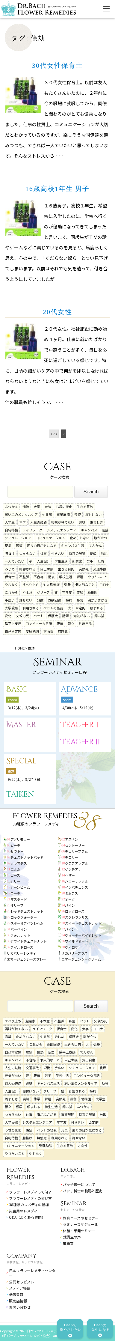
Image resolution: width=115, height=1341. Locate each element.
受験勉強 (32, 631)
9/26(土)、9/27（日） (26, 779)
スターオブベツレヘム (26, 923)
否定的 (80, 607)
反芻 (8, 545)
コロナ (104, 584)
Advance (79, 689)
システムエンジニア (61, 530)
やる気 (47, 514)
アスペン (71, 839)
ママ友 (67, 592)
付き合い (57, 553)
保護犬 (53, 615)
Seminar (73, 1203)
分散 (40, 600)
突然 (79, 592)
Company (22, 1256)
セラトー (17, 851)
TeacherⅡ (81, 742)
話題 (65, 615)
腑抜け (10, 553)
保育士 (10, 576)
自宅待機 (11, 530)
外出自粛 (85, 623)
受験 (67, 584)
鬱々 (71, 623)
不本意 (27, 592)
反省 (101, 561)
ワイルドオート (76, 941)
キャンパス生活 (72, 545)
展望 (19, 545)
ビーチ (15, 845)
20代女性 (57, 312)
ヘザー (70, 875)
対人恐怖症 (51, 584)
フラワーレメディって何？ (30, 1191)
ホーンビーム (20, 887)
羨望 (77, 514)
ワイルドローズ (21, 947)
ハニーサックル (76, 881)
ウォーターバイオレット (83, 935)
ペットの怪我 (53, 607)
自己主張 (46, 568)
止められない (80, 537)
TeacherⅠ (81, 725)
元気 (48, 506)
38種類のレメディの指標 (29, 1204)
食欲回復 (54, 600)
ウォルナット (20, 935)
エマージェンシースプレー (26, 959)
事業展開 (63, 514)
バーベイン (18, 929)
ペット (38, 615)
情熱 (25, 506)
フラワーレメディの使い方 (30, 1198)
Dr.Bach (72, 1170)
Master (21, 725)
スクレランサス (76, 917)
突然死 (84, 568)
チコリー (71, 857)
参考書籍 (16, 1294)
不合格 (38, 576)
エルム (15, 869)
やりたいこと (98, 576)
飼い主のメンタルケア (21, 514)
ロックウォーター (23, 917)
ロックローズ (74, 911)
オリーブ (16, 905)
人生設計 (43, 561)
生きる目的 (66, 568)
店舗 (105, 530)
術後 (51, 576)
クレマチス (18, 863)
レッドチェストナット (26, 911)
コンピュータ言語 (39, 623)
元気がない (81, 615)
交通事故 (99, 568)
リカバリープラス (74, 953)
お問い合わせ (20, 1307)
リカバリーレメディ (21, 953)
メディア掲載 (19, 1288)
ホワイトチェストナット (28, 941)
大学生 (10, 522)
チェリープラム (76, 851)
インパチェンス (76, 887)
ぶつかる (11, 506)
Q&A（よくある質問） (27, 1217)
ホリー (15, 881)
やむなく (11, 584)
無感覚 (63, 631)
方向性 (48, 631)
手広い (10, 600)
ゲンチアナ (73, 869)
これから (11, 592)
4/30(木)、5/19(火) (77, 707)
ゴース (15, 875)
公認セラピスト (21, 1281)
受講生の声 (72, 1236)
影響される (27, 568)
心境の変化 (64, 506)
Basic (17, 689)
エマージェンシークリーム (81, 959)
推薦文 (68, 1243)
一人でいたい (15, 561)
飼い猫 (99, 615)
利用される (30, 607)
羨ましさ (96, 522)
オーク (70, 899)
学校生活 (65, 576)
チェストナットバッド (26, 857)
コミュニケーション (50, 537)
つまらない (27, 553)
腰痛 (60, 623)
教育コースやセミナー (81, 1218)
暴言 (80, 600)
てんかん (95, 545)
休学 (22, 522)
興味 (82, 522)
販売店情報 (18, 1300)
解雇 (80, 576)
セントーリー (75, 845)
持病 (69, 600)
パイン (70, 905)
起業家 (77, 561)
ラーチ (15, 893)
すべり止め (30, 584)
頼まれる (96, 607)
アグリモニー (20, 839)
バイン (70, 929)
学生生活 (61, 561)
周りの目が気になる (42, 545)
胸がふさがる (98, 600)
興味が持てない (62, 522)
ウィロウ (71, 947)
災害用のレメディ (23, 1210)
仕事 (43, 553)
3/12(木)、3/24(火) (23, 707)
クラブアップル (76, 863)
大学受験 (11, 607)
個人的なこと (85, 584)
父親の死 (22, 615)
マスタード (18, 899)
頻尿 (104, 553)
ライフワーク (32, 530)
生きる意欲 (85, 506)
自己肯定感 (13, 631)
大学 (37, 506)
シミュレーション (18, 537)
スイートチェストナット (83, 923)
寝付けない (93, 514)
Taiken (20, 794)
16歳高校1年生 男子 (57, 188)
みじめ (10, 568)
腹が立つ (100, 537)
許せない (25, 600)
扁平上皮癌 (13, 623)
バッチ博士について (79, 1184)
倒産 (93, 553)
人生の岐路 (38, 522)
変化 (8, 615)
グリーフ (43, 592)
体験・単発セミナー (79, 1230)
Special (21, 761)
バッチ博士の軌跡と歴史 (82, 1190)
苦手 (90, 561)
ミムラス (71, 893)
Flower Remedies (20, 1173)
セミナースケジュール (80, 1224)
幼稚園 (92, 592)
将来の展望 (77, 553)
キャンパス (89, 530)
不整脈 (24, 576)
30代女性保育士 (57, 65)
